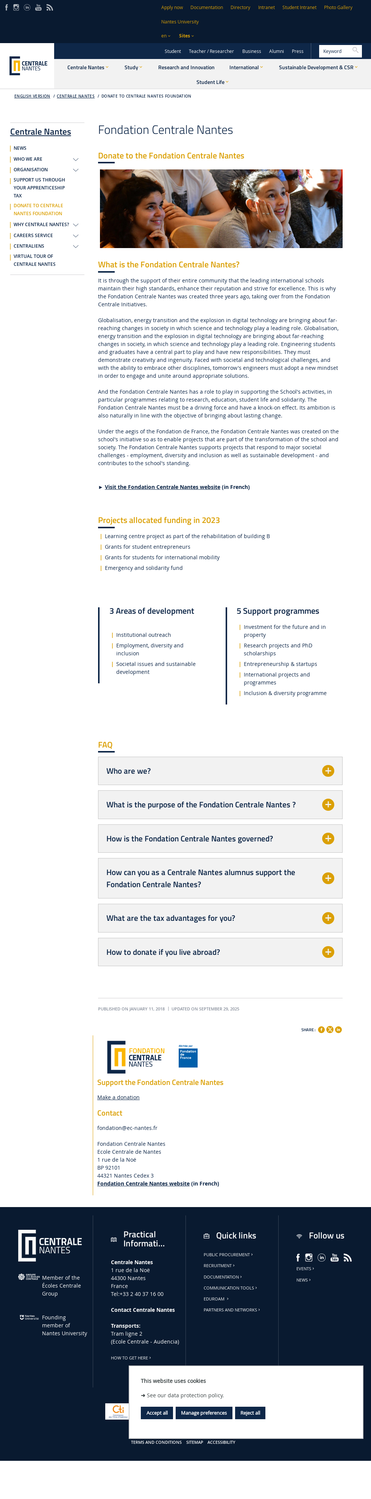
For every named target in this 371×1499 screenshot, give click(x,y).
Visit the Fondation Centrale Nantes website (162, 486)
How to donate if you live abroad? (163, 952)
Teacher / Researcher (211, 51)
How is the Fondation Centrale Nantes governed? (189, 838)
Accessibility (221, 1442)
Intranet (266, 7)
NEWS (20, 148)
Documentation (206, 7)
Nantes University (180, 22)
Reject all (250, 1412)
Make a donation (118, 1097)
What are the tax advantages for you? (170, 918)
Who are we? (128, 771)
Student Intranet (299, 7)
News (304, 1280)
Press (298, 51)
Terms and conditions (156, 1442)
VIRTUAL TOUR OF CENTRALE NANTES (35, 260)
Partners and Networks (232, 1310)
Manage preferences (204, 1412)
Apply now (172, 7)
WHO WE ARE (28, 159)
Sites (184, 36)
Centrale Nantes (76, 96)
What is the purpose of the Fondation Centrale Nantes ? (201, 804)
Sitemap (194, 1442)
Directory (240, 7)
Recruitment (220, 1265)
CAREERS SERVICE (33, 236)
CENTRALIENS (29, 246)
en (164, 36)
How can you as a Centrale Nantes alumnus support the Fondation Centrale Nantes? (200, 878)
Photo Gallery (338, 7)
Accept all (157, 1412)
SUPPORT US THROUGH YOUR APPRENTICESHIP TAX (39, 188)
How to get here (131, 1358)
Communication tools (231, 1288)
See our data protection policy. (185, 1395)
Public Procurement (229, 1254)
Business (251, 51)
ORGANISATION (31, 170)
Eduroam (217, 1299)
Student (173, 51)
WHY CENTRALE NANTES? (41, 225)
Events (305, 1268)
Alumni (276, 51)
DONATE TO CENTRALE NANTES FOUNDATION (146, 96)
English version (32, 96)
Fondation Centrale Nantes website (143, 1183)
